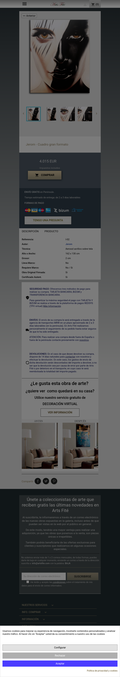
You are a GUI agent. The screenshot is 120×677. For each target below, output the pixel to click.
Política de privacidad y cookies (102, 670)
